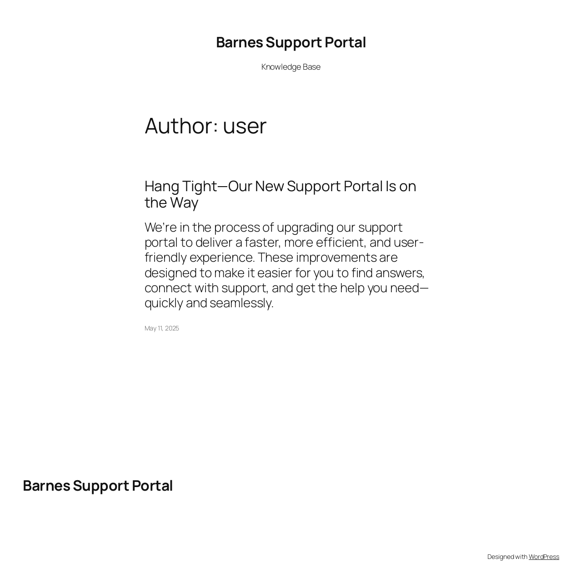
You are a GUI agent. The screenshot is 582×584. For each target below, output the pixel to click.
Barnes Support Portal (291, 42)
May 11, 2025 (162, 328)
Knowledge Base (291, 66)
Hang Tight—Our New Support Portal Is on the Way (280, 194)
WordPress (544, 556)
